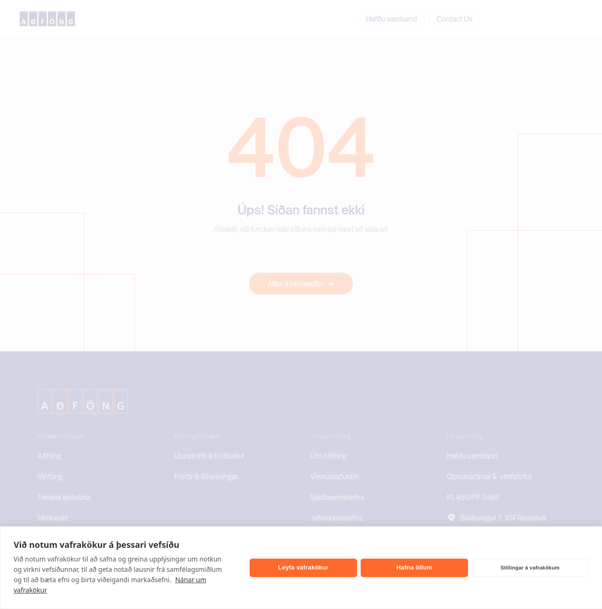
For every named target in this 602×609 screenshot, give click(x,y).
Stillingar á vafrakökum (530, 567)
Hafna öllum (414, 567)
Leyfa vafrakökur (303, 567)
